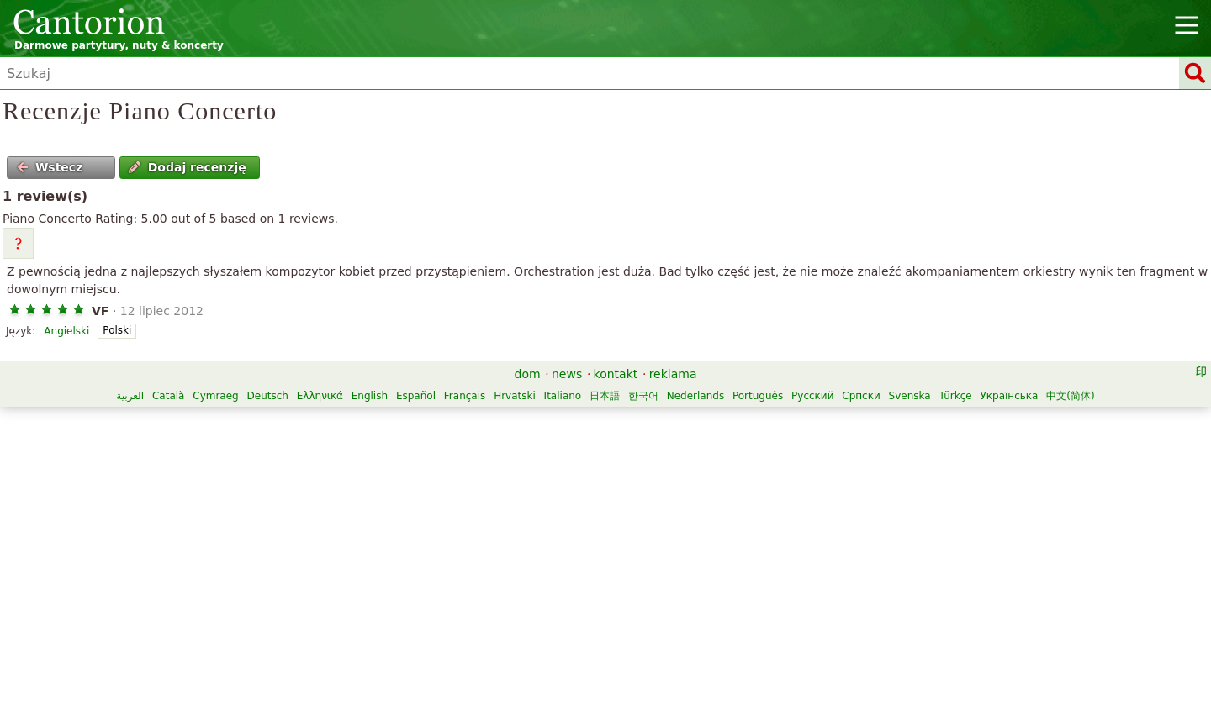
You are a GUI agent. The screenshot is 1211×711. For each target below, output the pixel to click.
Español (416, 396)
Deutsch (267, 396)
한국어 (643, 396)
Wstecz (50, 167)
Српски (861, 396)
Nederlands (695, 396)
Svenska (910, 396)
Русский (812, 396)
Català (168, 396)
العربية (130, 396)
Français (464, 396)
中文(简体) (1070, 396)
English (370, 396)
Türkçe (955, 396)
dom (528, 374)
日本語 (605, 396)
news (567, 374)
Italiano (563, 396)
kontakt (616, 374)
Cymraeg (215, 396)
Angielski (66, 331)
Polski (117, 330)
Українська (1009, 396)
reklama (673, 374)
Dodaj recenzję (187, 167)
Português (757, 396)
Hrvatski (515, 396)
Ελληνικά (320, 396)
